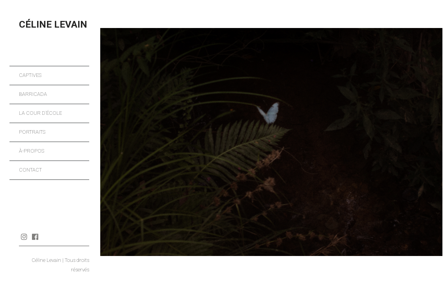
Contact (30, 170)
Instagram (24, 237)
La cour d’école (40, 113)
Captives (30, 75)
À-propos (31, 151)
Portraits (32, 132)
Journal (46, 237)
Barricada (33, 94)
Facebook (35, 237)
